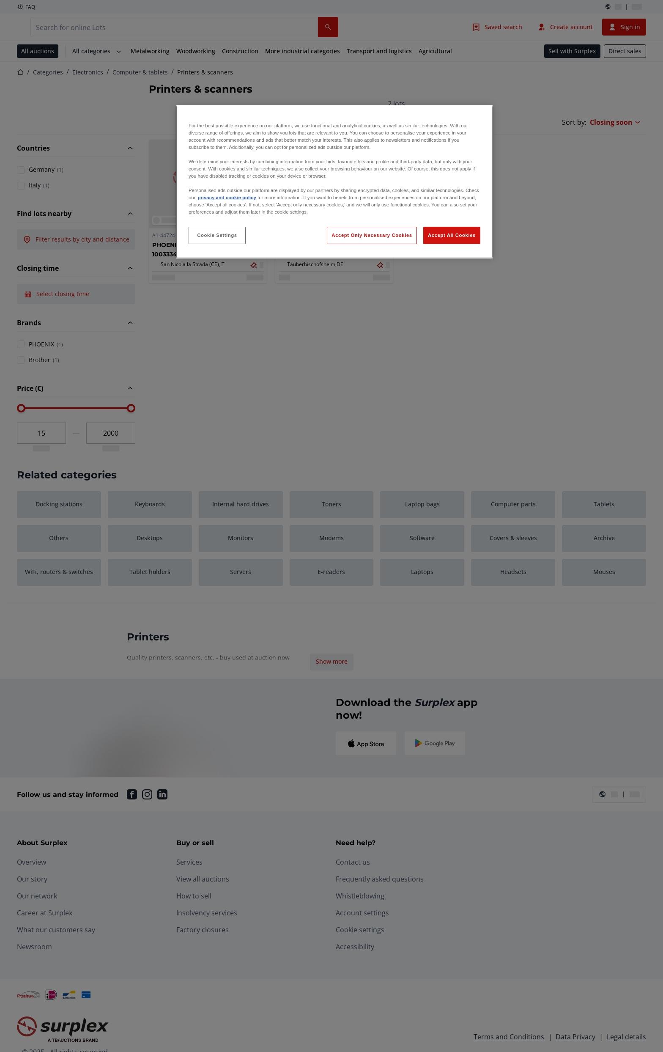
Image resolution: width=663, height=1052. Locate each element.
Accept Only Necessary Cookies (372, 235)
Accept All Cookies (452, 235)
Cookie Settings (217, 235)
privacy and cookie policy (226, 197)
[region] (334, 182)
